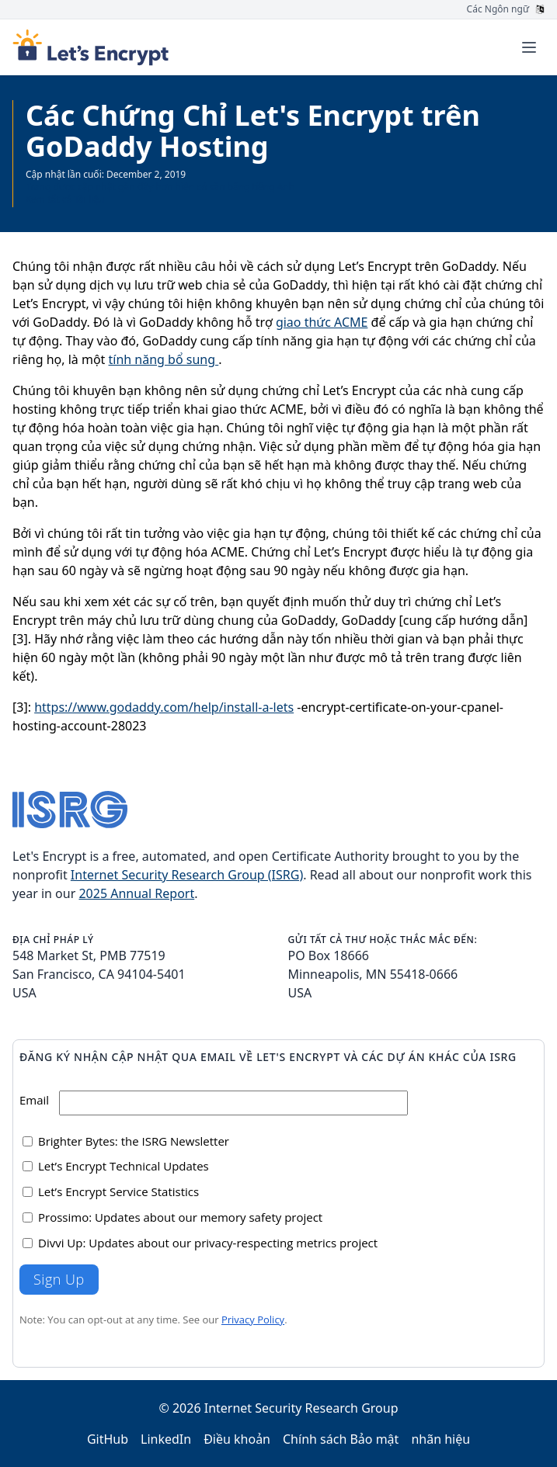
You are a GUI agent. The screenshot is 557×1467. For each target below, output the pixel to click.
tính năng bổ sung (164, 359)
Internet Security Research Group (301, 1408)
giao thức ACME (322, 322)
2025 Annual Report (136, 893)
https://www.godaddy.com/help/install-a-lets (164, 707)
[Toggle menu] (529, 47)
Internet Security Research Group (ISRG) (187, 874)
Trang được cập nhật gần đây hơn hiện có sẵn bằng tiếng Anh (160, 186)
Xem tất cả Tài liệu (65, 199)
